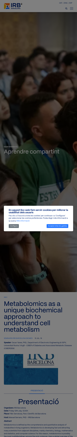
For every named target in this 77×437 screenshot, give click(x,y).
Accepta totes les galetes (57, 226)
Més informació (23, 221)
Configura (14, 226)
